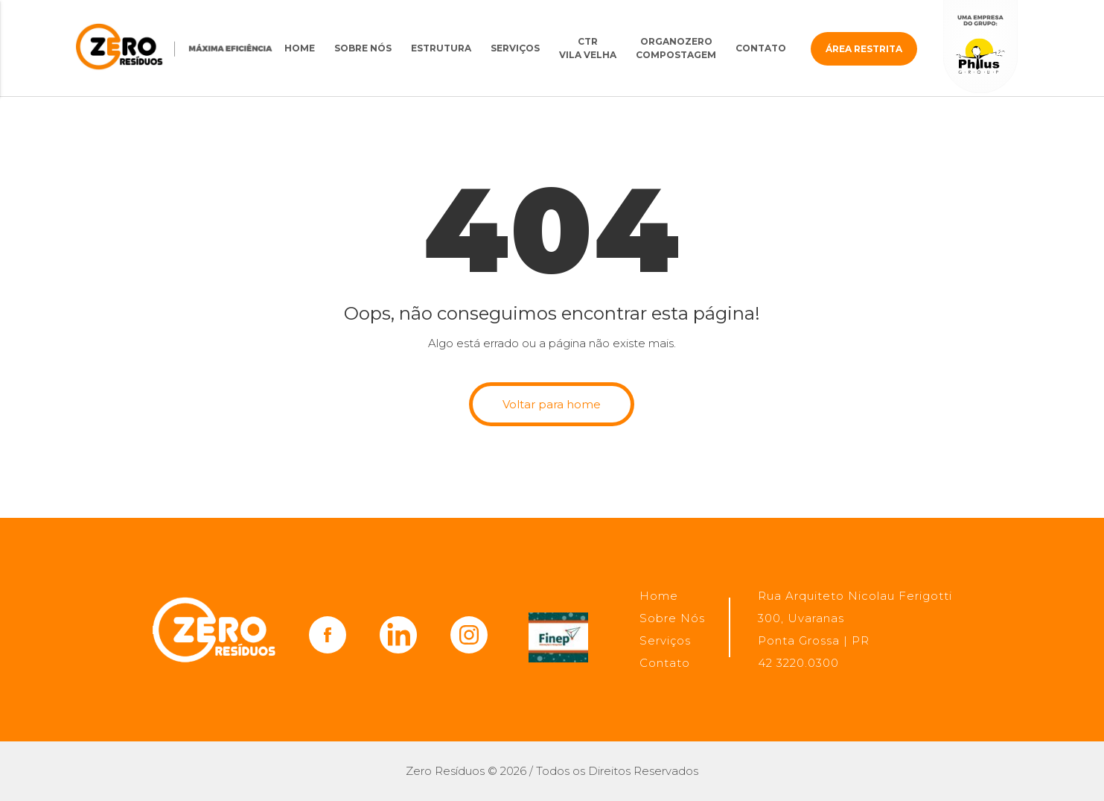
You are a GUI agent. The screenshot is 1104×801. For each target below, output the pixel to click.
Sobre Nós (363, 48)
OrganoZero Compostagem (676, 48)
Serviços (515, 48)
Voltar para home (551, 404)
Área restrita (864, 48)
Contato (761, 48)
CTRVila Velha (587, 48)
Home (299, 48)
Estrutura (441, 48)
